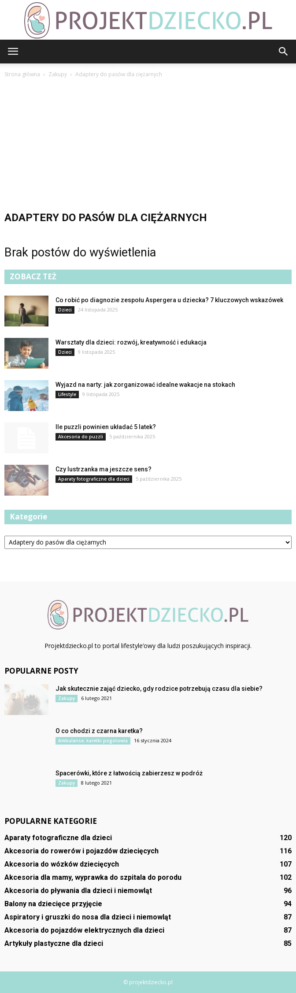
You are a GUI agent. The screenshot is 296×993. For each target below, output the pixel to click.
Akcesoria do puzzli (80, 437)
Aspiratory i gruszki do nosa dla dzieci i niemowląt (87, 917)
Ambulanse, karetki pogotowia (93, 740)
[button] (283, 51)
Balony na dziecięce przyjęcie (53, 904)
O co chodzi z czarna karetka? (99, 730)
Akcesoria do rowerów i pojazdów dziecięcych (81, 851)
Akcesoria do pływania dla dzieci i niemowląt (78, 890)
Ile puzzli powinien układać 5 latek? (106, 426)
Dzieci (65, 310)
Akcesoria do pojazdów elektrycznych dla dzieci (84, 930)
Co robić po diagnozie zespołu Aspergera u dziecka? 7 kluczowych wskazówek (169, 300)
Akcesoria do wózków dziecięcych (61, 864)
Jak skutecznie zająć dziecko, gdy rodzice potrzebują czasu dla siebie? (159, 688)
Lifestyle (67, 394)
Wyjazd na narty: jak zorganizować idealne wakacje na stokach (145, 384)
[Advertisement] (148, 145)
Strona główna (22, 74)
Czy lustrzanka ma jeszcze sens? (104, 469)
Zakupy (66, 698)
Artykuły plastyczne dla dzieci (53, 943)
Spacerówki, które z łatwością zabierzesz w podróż (129, 773)
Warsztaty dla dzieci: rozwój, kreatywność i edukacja (131, 342)
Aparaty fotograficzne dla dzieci (94, 479)
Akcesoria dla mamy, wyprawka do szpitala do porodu (92, 877)
